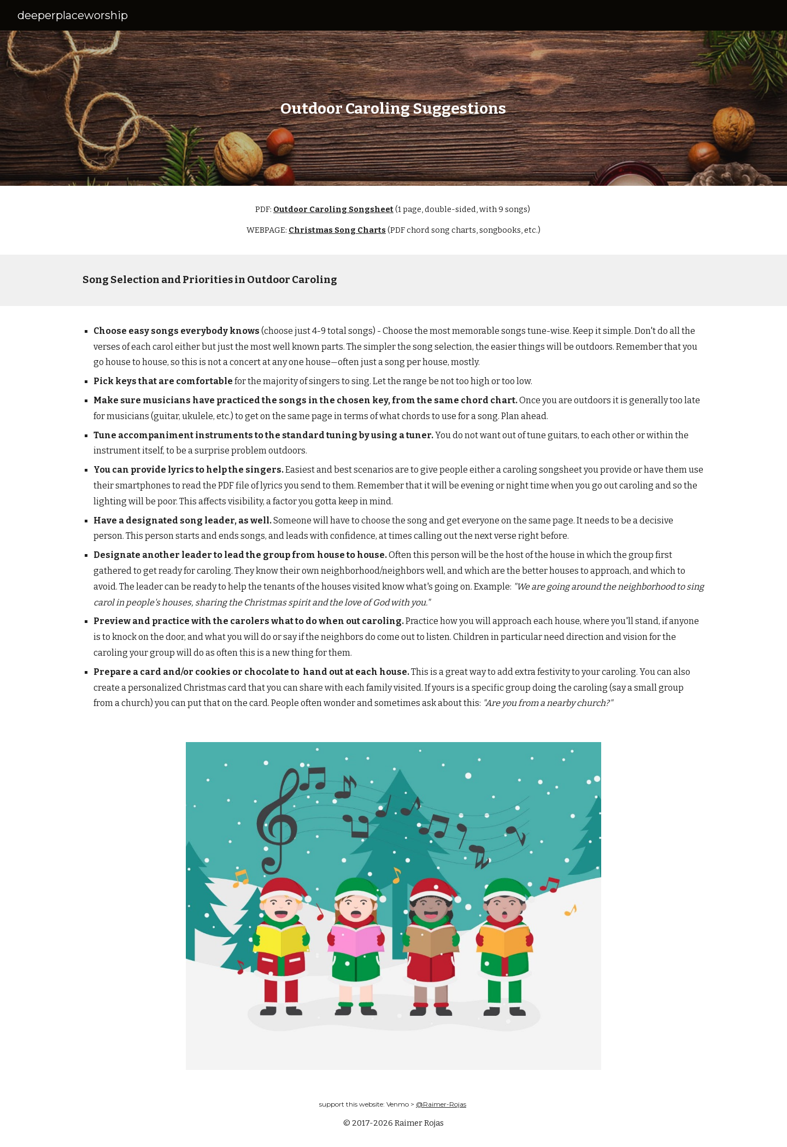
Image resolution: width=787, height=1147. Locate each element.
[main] (393, 108)
